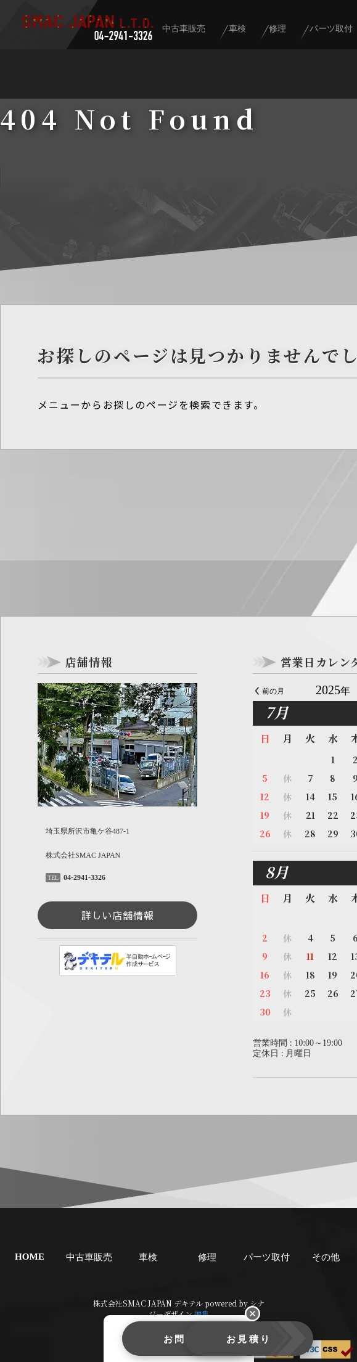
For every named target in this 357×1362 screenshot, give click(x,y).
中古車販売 (233, 31)
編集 (201, 1313)
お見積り (246, 1341)
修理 (312, 31)
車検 (279, 31)
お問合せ (111, 1341)
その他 (325, 1256)
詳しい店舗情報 (117, 915)
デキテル (188, 1303)
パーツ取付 (266, 1256)
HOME (30, 1257)
